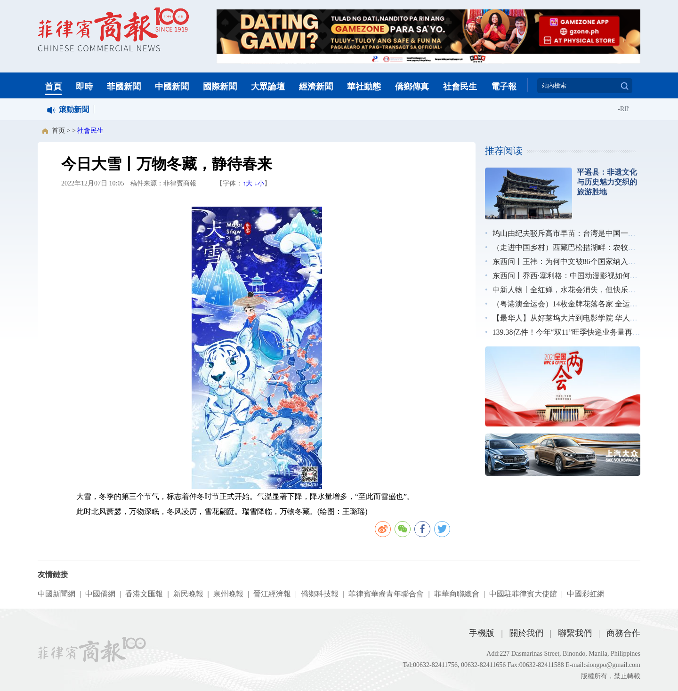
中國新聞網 (56, 594)
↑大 (247, 183)
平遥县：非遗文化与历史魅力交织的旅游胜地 (607, 182)
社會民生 (460, 86)
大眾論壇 (268, 86)
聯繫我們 (575, 633)
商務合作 (623, 633)
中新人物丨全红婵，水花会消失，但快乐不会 (567, 290)
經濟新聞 (316, 86)
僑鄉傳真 (412, 86)
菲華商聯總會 (456, 594)
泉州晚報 (228, 594)
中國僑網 (100, 594)
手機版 (481, 633)
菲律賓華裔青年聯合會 (386, 594)
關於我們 (526, 633)
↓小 (259, 183)
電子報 (504, 86)
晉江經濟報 (272, 594)
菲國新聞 (124, 86)
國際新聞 (220, 86)
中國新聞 (172, 86)
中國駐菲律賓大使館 (523, 594)
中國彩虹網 (586, 594)
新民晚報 (188, 594)
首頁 (53, 86)
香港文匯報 (144, 594)
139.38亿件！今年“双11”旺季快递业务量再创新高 (573, 332)
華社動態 (364, 86)
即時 (84, 86)
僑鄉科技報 (320, 594)
